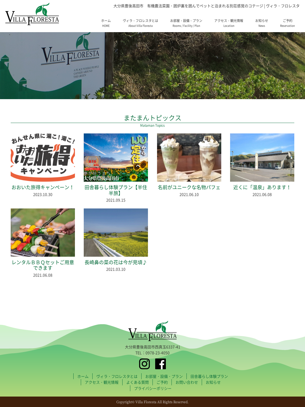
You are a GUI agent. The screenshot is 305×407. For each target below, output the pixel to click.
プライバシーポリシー (152, 388)
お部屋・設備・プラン (186, 23)
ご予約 (287, 23)
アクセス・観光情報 (228, 23)
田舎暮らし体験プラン (209, 376)
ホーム (106, 23)
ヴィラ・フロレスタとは (140, 23)
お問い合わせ (187, 382)
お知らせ (261, 23)
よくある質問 (137, 382)
